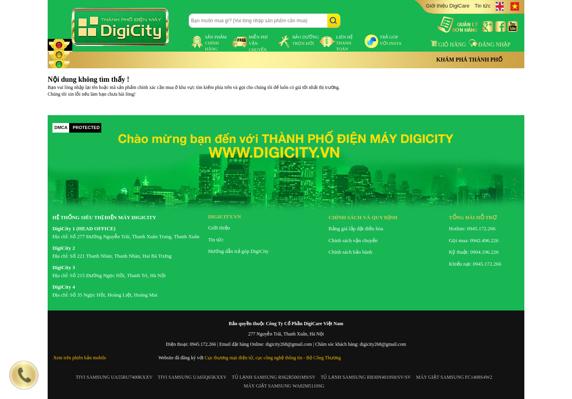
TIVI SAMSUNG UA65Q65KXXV (192, 377)
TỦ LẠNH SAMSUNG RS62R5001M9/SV (273, 377)
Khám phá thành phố (469, 60)
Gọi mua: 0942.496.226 (474, 240)
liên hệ (344, 43)
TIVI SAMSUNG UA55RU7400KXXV (114, 377)
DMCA (61, 127)
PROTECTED (86, 127)
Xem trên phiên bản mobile (79, 357)
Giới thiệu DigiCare (448, 6)
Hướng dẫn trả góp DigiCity (238, 251)
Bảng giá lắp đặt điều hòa (356, 228)
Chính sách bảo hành (350, 252)
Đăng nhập (489, 45)
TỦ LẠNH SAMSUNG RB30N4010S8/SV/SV (366, 377)
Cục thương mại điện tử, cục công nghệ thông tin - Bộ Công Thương (273, 357)
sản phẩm (216, 43)
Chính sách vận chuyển (353, 240)
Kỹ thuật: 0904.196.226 (474, 252)
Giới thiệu (219, 228)
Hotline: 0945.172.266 (472, 228)
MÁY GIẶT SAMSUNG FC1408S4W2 (454, 377)
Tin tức (483, 6)
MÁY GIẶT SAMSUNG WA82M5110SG (283, 386)
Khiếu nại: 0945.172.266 (475, 264)
